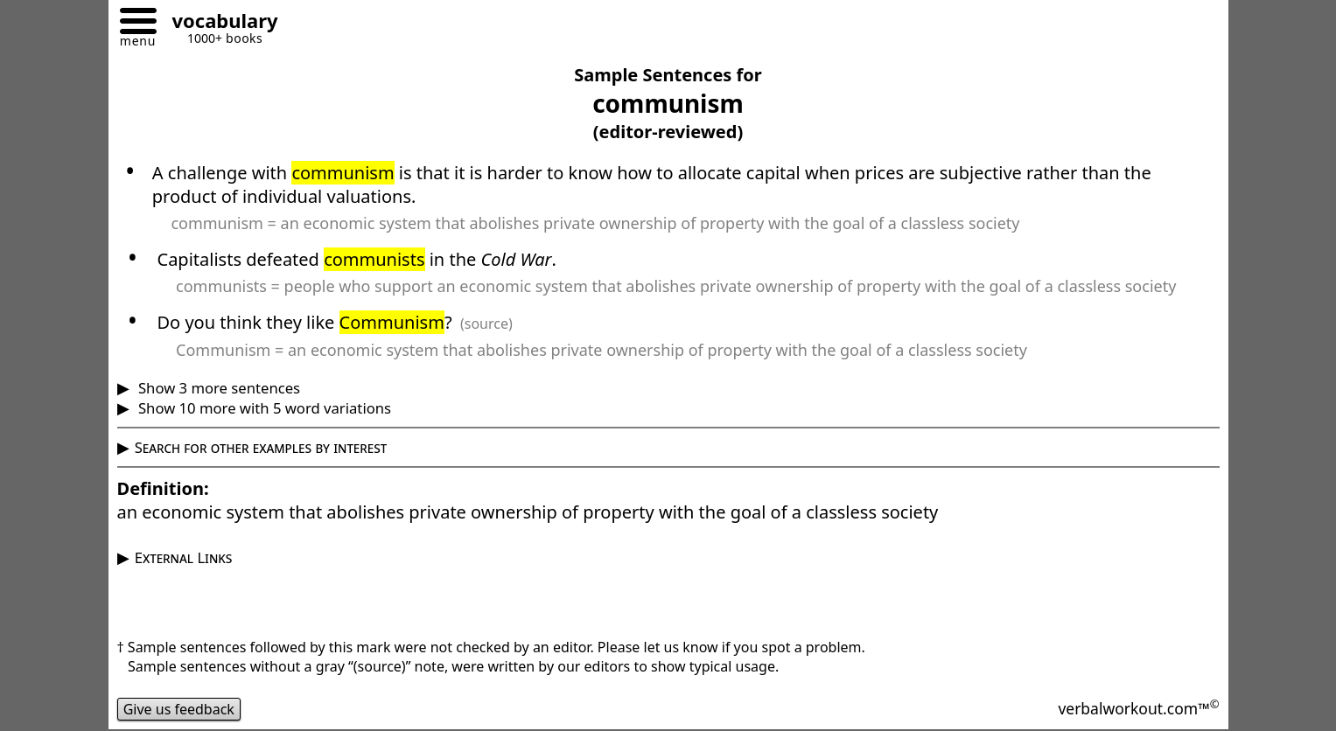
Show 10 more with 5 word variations (263, 408)
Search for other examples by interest (261, 447)
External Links (184, 557)
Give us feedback (179, 709)
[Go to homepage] (218, 23)
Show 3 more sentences (217, 388)
